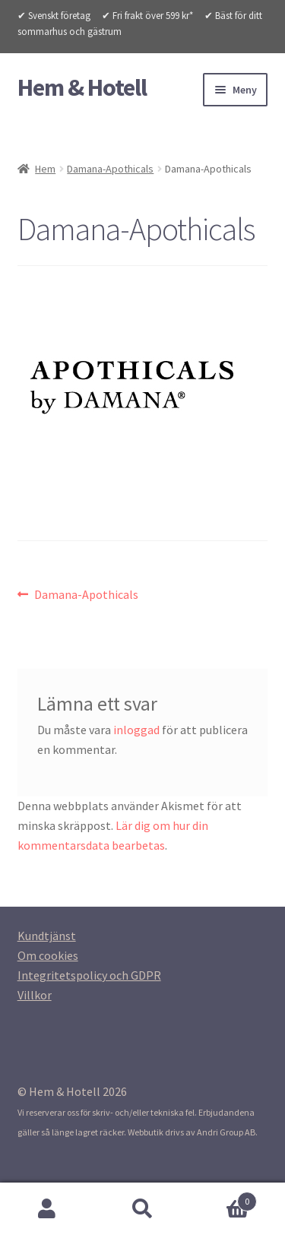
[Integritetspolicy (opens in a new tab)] (89, 975)
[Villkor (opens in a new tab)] (34, 994)
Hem (45, 169)
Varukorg (223, 1198)
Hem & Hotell (82, 87)
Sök (142, 1209)
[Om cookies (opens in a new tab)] (47, 955)
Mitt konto (47, 1209)
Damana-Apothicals (110, 169)
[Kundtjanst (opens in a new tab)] (46, 935)
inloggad (136, 729)
